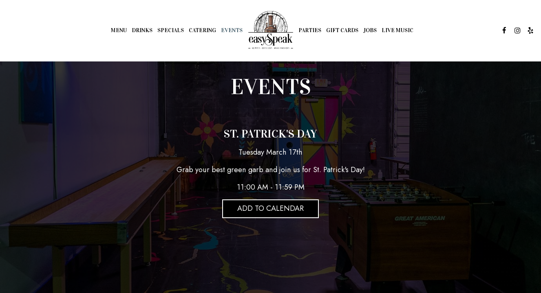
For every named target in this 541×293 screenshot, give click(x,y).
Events (232, 30)
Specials (170, 30)
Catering (202, 30)
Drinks (142, 30)
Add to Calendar (270, 208)
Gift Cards (342, 30)
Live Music (397, 30)
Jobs (370, 30)
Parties (309, 30)
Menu (119, 30)
